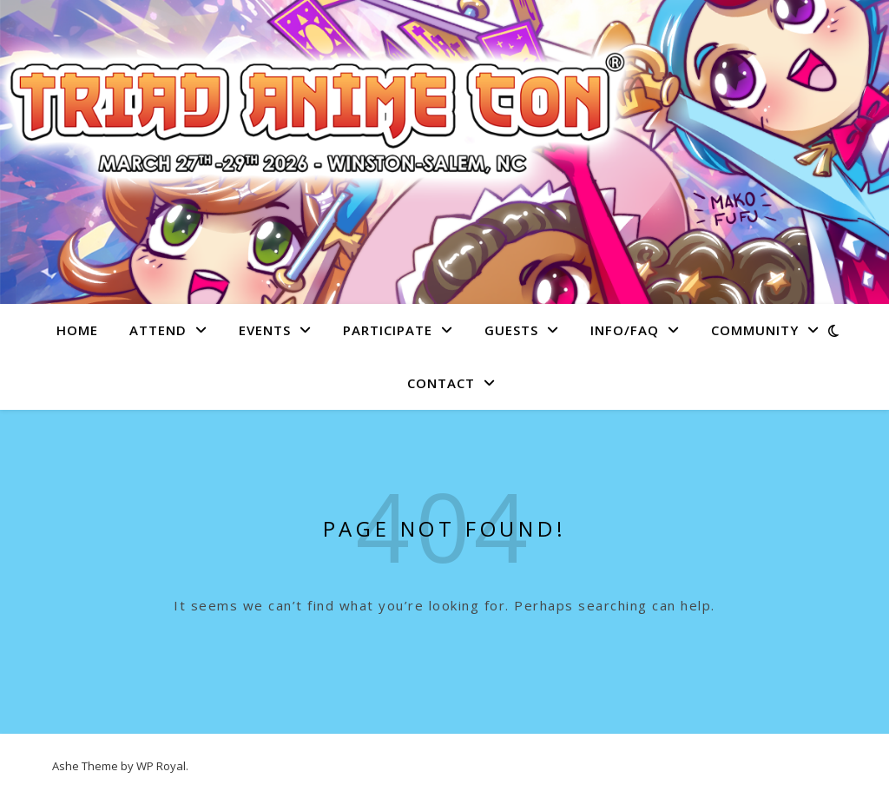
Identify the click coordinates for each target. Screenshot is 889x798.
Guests (511, 330)
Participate (387, 330)
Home (77, 330)
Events (265, 330)
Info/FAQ (624, 330)
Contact (441, 383)
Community (755, 330)
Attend (158, 330)
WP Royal (161, 766)
